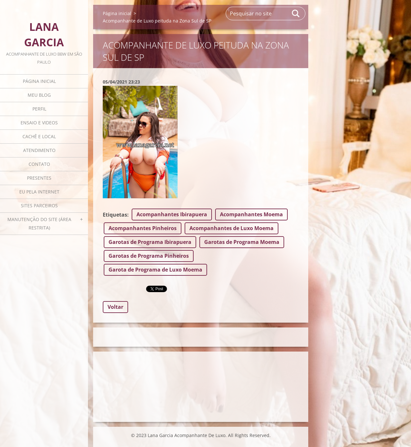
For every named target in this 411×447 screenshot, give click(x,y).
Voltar (115, 306)
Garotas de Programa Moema (241, 242)
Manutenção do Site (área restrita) (39, 223)
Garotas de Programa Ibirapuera (150, 242)
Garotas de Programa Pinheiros (149, 255)
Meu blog (39, 95)
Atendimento (39, 150)
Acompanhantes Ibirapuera (171, 214)
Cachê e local (39, 136)
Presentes (39, 178)
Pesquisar (296, 13)
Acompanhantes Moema (251, 214)
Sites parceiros (39, 205)
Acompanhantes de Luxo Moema (231, 228)
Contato (39, 164)
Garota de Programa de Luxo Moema (155, 269)
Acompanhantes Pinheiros (143, 228)
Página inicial (39, 81)
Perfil (39, 109)
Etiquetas (115, 214)
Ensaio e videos (39, 123)
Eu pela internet (39, 192)
